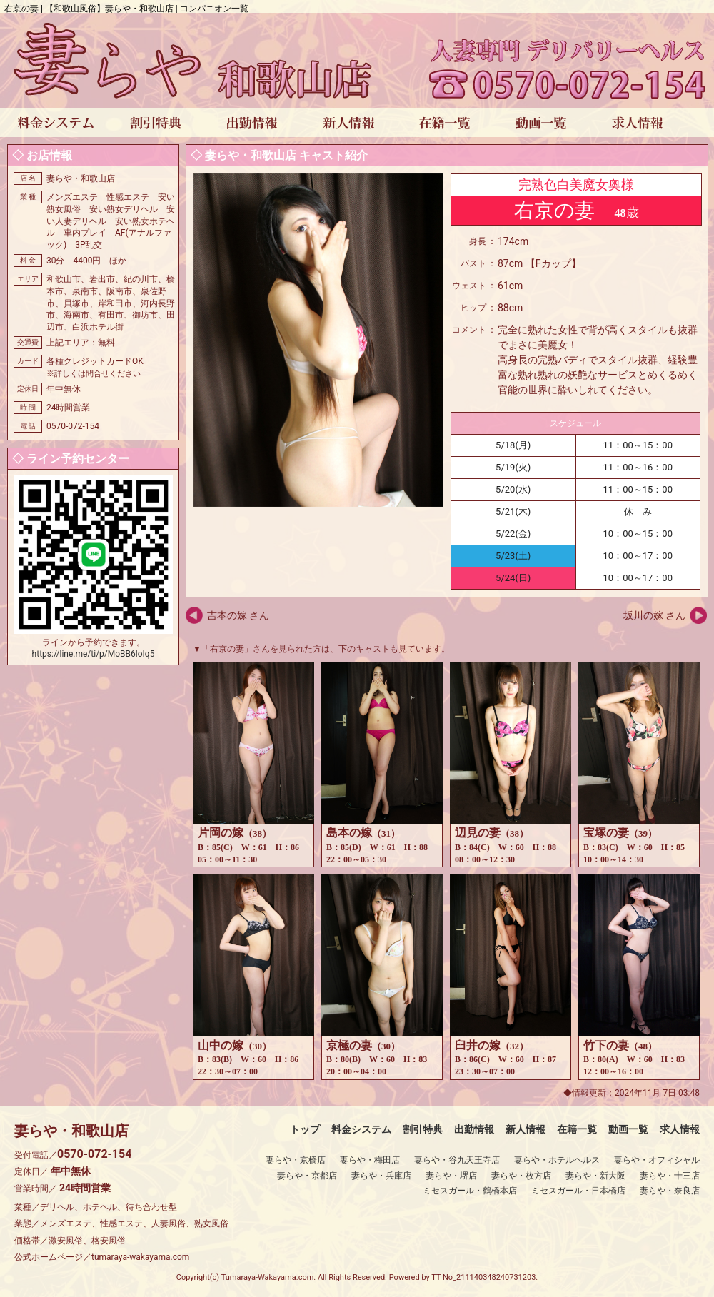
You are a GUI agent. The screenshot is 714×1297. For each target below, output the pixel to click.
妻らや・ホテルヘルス (557, 1160)
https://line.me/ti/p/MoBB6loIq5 (93, 654)
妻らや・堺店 (451, 1176)
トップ (305, 1129)
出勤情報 (474, 1129)
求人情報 (680, 1129)
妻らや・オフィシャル (657, 1160)
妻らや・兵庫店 (381, 1176)
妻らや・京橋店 (296, 1160)
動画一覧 (628, 1129)
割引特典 (423, 1129)
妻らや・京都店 (307, 1176)
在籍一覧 (577, 1129)
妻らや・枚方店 (521, 1176)
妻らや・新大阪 (595, 1176)
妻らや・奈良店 (670, 1191)
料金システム (361, 1129)
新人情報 (525, 1129)
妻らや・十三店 (670, 1176)
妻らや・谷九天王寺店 (457, 1160)
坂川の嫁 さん (654, 615)
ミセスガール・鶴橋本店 (470, 1191)
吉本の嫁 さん (238, 615)
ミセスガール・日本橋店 (578, 1191)
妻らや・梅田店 (370, 1160)
